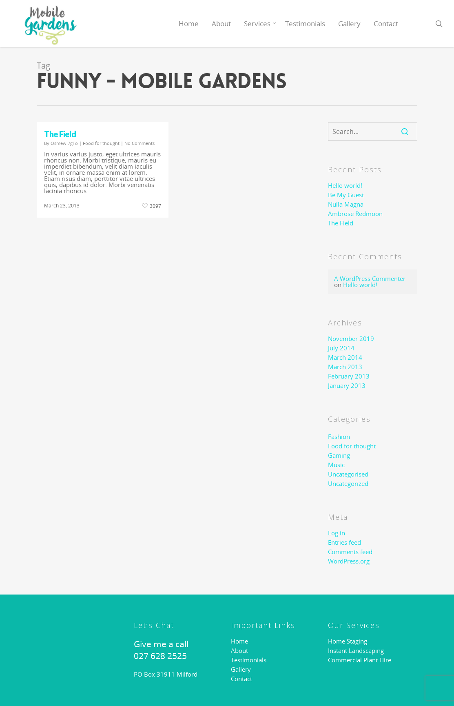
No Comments (139, 143)
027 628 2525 (160, 655)
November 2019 (351, 339)
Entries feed (344, 542)
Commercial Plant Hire (359, 660)
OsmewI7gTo (64, 143)
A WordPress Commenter (369, 278)
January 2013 (346, 386)
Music (336, 465)
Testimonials (305, 23)
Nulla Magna (345, 204)
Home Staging (347, 641)
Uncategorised (348, 474)
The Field (60, 134)
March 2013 (345, 367)
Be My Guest (346, 195)
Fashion (339, 437)
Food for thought (101, 143)
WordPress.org (349, 561)
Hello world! (345, 186)
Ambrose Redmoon (355, 214)
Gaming (339, 455)
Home (189, 23)
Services (260, 24)
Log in (336, 533)
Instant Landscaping (356, 651)
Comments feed (350, 552)
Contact (386, 23)
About (221, 23)
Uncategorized (348, 484)
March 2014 (345, 357)
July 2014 (341, 348)
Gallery (349, 23)
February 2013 (349, 376)
